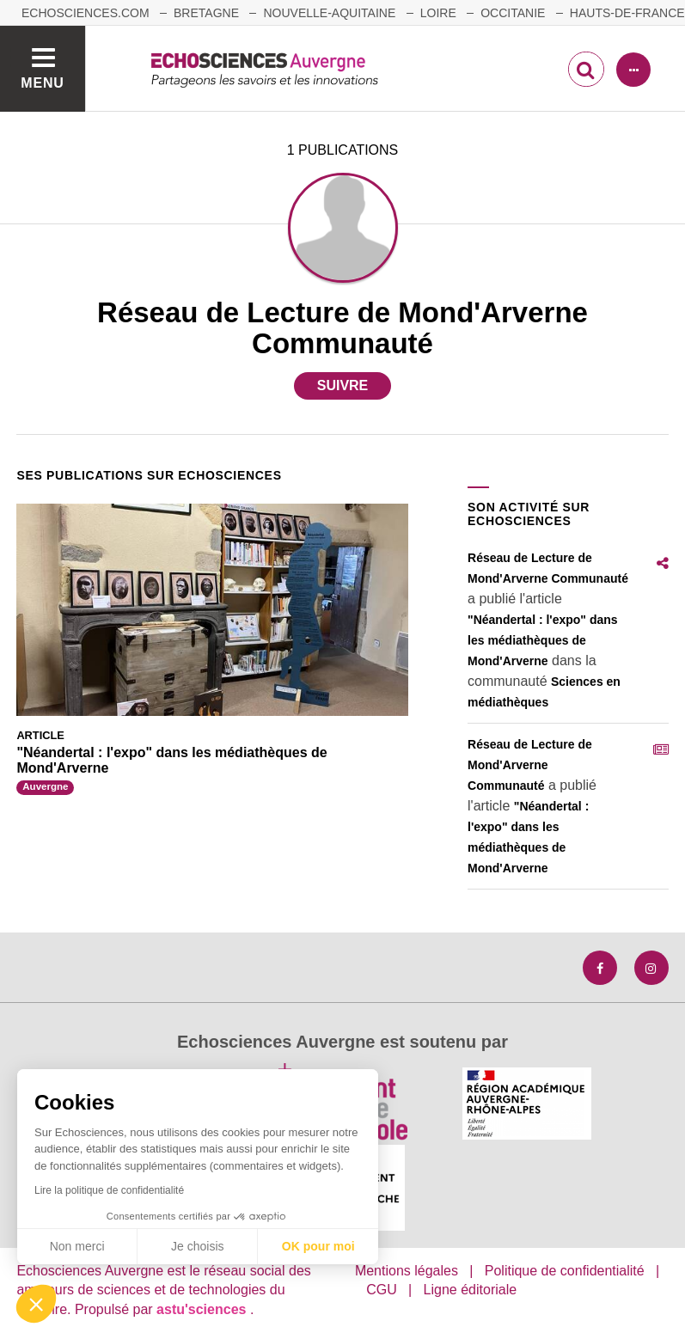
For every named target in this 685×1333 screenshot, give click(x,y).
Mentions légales (406, 1270)
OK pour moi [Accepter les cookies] (318, 1246)
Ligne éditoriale (470, 1289)
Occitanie (512, 13)
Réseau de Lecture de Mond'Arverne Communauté (530, 764)
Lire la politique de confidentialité (109, 1190)
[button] (36, 1303)
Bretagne (206, 13)
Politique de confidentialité (565, 1270)
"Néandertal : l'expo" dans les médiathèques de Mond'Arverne (543, 640)
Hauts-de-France (627, 13)
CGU (381, 1289)
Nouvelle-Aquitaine (329, 13)
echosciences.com (85, 13)
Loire (438, 13)
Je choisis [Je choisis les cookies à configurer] (197, 1246)
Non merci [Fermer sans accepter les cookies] (77, 1246)
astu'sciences (203, 1309)
